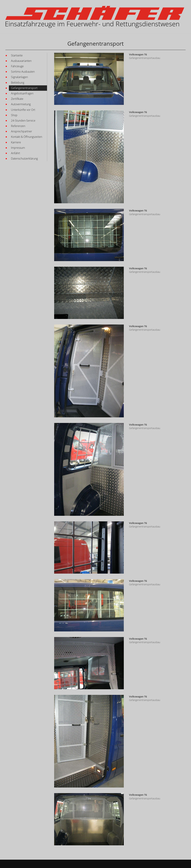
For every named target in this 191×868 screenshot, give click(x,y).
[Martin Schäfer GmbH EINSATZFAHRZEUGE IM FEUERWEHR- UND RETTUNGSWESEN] (94, 13)
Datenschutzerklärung (24, 158)
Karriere (16, 142)
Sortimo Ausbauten (23, 72)
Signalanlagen (19, 77)
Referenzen (18, 126)
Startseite (17, 55)
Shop (14, 115)
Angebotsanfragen (22, 93)
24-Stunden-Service (23, 120)
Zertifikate (17, 99)
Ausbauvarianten (21, 61)
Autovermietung (21, 104)
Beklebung (17, 82)
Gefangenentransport (24, 88)
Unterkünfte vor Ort (23, 110)
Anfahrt (15, 153)
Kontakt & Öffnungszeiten (26, 137)
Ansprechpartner (21, 131)
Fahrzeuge (17, 66)
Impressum (18, 148)
